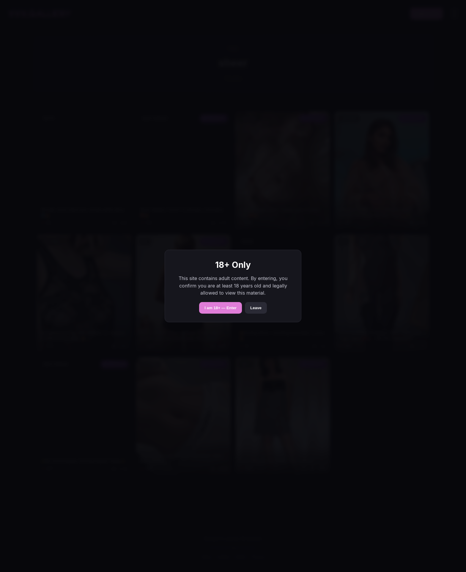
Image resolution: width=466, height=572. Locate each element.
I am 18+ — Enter (220, 308)
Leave (256, 308)
